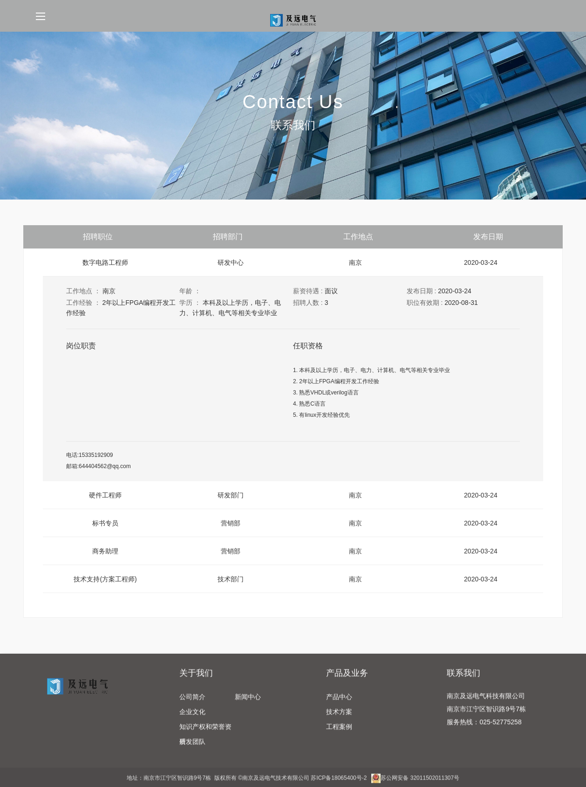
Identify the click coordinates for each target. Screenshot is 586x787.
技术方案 (339, 719)
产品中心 (339, 704)
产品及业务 (347, 680)
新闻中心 (248, 704)
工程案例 (339, 734)
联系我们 (463, 680)
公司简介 (192, 704)
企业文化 (192, 719)
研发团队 (192, 749)
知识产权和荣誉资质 (205, 736)
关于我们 (196, 680)
